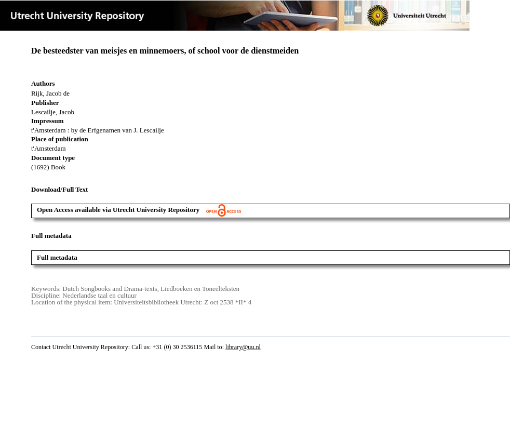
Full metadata (57, 257)
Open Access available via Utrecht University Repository (139, 210)
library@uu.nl (243, 347)
